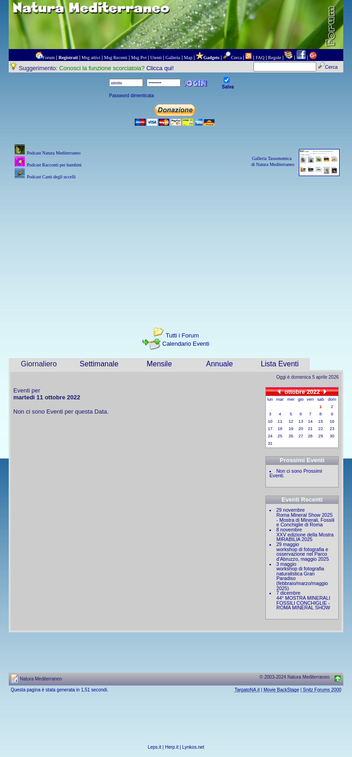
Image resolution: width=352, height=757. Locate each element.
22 (320, 428)
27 (300, 436)
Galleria (172, 57)
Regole (274, 57)
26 (291, 436)
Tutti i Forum (181, 335)
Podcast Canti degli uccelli (51, 176)
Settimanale (99, 364)
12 (291, 421)
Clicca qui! (160, 68)
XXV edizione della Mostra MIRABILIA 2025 (305, 537)
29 (320, 436)
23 (332, 428)
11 (280, 421)
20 (300, 428)
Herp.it (171, 747)
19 (291, 428)
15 (320, 421)
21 (310, 428)
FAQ (260, 57)
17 (270, 428)
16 (332, 421)
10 (270, 421)
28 (310, 436)
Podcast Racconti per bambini (54, 164)
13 (300, 421)
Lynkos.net (193, 747)
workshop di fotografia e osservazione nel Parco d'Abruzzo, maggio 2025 (302, 554)
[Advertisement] (176, 246)
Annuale (219, 364)
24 (270, 436)
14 (310, 421)
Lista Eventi (280, 364)
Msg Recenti (115, 57)
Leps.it (154, 747)
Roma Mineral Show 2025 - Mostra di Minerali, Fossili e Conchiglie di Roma (305, 519)
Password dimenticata (131, 95)
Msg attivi (91, 57)
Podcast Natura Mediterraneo (53, 152)
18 (280, 428)
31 (270, 443)
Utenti (156, 57)
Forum (49, 57)
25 (280, 436)
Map (188, 57)
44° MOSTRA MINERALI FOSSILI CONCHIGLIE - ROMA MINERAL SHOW (303, 602)
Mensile (159, 364)
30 (332, 436)
